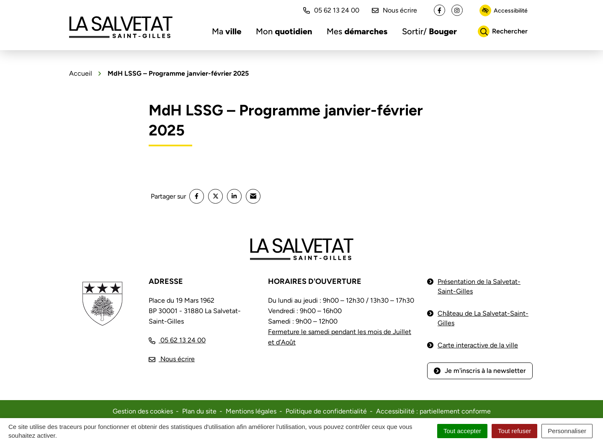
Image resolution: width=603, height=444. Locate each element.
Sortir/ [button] (429, 31)
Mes (357, 31)
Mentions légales (251, 411)
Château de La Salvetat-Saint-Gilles (483, 318)
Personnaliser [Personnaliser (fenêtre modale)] (567, 430)
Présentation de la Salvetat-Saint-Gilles (479, 286)
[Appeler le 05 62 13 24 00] (177, 340)
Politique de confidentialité (326, 411)
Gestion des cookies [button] (143, 411)
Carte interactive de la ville (478, 345)
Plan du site (199, 411)
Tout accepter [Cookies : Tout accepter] (462, 430)
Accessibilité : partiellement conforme (433, 411)
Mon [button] (284, 31)
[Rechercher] (503, 31)
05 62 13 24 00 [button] (331, 10)
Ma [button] (227, 31)
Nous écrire (394, 10)
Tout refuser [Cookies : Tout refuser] (514, 430)
